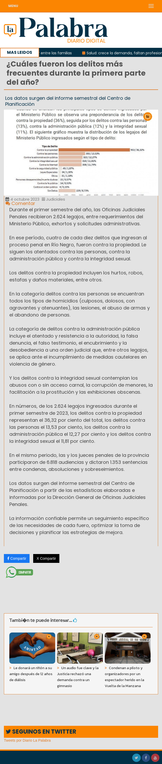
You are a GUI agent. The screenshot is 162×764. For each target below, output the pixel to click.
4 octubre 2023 (22, 199)
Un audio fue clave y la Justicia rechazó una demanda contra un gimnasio (77, 677)
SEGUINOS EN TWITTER (41, 732)
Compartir (16, 558)
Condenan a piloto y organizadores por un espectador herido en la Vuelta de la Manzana (124, 677)
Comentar (20, 203)
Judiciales (53, 199)
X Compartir (46, 558)
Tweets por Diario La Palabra (27, 740)
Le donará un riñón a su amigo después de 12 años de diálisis (30, 674)
